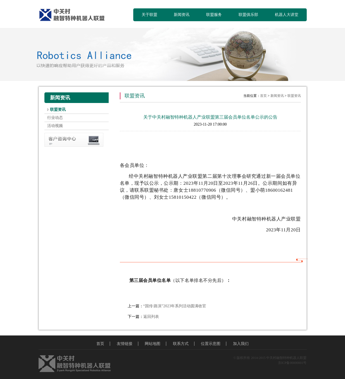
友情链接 (124, 344)
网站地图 (152, 344)
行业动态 (55, 118)
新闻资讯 (181, 15)
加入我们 (241, 344)
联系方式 (181, 344)
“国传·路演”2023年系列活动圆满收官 (174, 306)
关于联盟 (149, 15)
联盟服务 (214, 15)
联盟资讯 (58, 109)
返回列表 (151, 317)
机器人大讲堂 (286, 15)
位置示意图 (210, 344)
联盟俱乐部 (248, 15)
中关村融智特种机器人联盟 (74, 15)
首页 (263, 96)
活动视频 (55, 126)
